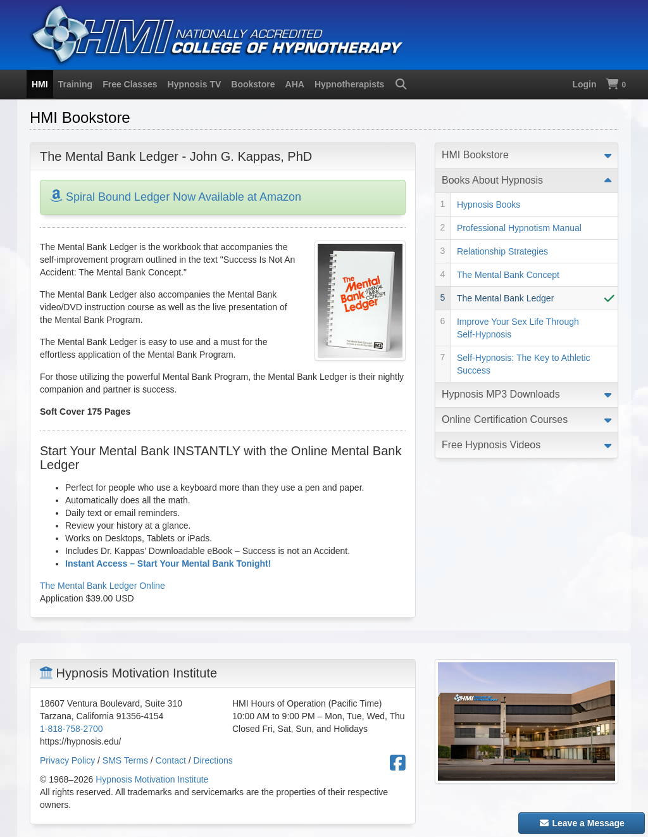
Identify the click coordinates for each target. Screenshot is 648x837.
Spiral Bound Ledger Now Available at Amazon (175, 197)
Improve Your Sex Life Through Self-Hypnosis (518, 328)
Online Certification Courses (505, 419)
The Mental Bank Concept (508, 275)
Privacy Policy (67, 760)
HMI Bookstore (475, 154)
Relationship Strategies (502, 251)
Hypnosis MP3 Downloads (501, 394)
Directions (213, 760)
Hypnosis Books (488, 204)
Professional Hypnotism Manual (519, 228)
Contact (171, 760)
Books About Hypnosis (492, 180)
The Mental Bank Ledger (505, 298)
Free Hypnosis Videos (491, 444)
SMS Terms (125, 760)
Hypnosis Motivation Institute (152, 779)
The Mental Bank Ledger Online (102, 586)
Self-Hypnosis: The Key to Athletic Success (523, 364)
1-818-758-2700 (71, 729)
